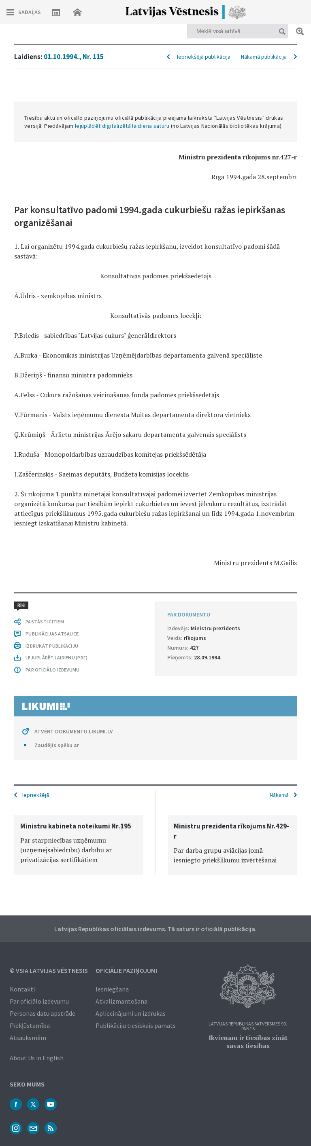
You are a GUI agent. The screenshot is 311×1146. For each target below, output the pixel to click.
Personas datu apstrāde (42, 1013)
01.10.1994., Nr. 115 (74, 56)
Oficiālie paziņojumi (126, 970)
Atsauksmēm (28, 1038)
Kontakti (22, 989)
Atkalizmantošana (121, 1001)
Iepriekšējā (35, 795)
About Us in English (37, 1058)
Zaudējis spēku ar (56, 745)
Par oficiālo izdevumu (39, 1001)
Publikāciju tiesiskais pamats (136, 1025)
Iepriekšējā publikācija (203, 56)
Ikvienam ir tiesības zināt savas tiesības (248, 1042)
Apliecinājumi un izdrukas (131, 1013)
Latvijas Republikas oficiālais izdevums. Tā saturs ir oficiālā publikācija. (155, 929)
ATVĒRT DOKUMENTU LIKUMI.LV (73, 731)
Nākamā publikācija (264, 56)
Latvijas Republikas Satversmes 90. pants (248, 1026)
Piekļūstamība (30, 1025)
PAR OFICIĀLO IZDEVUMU (52, 670)
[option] (78, 845)
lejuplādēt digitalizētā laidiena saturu (122, 125)
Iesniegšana (112, 989)
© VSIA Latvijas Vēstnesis (49, 970)
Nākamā (279, 795)
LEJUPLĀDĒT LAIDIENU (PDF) (56, 658)
